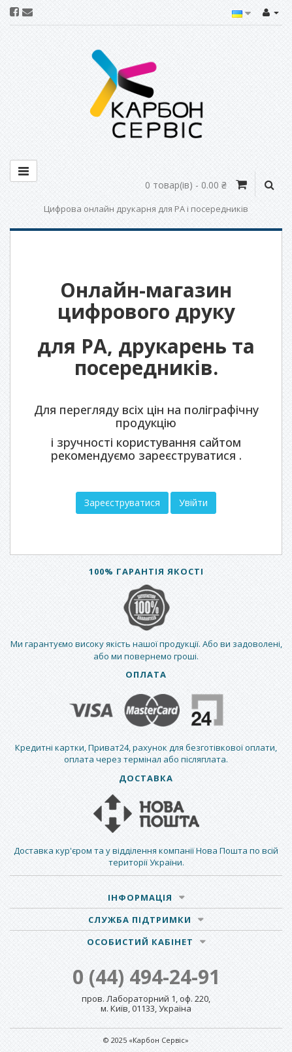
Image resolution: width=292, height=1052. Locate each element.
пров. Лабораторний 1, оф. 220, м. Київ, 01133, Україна (146, 1003)
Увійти (193, 502)
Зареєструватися (122, 502)
